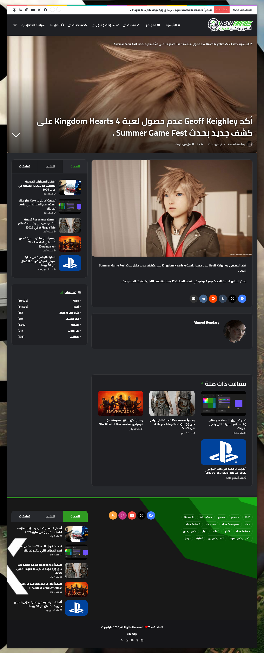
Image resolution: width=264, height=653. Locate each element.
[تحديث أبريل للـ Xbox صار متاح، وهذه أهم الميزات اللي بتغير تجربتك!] (223, 403)
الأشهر (50, 166)
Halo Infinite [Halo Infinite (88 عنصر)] (205, 517)
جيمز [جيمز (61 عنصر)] (188, 538)
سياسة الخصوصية (33, 25)
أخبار (76, 307)
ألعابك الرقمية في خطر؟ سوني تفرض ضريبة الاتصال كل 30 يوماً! (225, 470)
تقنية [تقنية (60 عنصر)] (199, 538)
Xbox (234, 43)
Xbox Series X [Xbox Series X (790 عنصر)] (243, 531)
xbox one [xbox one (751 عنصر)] (211, 524)
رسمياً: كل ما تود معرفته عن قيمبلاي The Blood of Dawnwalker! (121, 422)
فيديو (75, 325)
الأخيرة (75, 166)
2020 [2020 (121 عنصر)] (247, 517)
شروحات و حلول (107, 25)
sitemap (132, 633)
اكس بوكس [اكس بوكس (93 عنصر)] (190, 531)
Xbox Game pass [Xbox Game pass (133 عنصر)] (230, 524)
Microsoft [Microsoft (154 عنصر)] (189, 517)
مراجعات (79, 25)
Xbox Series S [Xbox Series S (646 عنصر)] (193, 524)
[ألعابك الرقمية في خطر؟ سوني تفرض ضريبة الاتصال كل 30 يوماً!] (223, 452)
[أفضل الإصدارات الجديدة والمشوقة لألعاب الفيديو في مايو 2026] (70, 187)
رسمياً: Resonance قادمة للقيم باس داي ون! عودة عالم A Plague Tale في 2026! (165, 9)
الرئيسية (173, 25)
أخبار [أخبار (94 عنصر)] (227, 531)
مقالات (133, 25)
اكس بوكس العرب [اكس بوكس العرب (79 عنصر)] (240, 538)
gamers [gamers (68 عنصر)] (235, 517)
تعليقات (24, 166)
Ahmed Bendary (236, 144)
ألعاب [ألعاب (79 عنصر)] (216, 531)
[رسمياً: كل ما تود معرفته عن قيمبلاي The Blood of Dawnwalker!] (120, 403)
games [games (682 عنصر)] (221, 517)
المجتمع (153, 25)
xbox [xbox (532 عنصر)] (247, 524)
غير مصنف (72, 319)
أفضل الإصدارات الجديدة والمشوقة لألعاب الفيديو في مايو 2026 (36, 185)
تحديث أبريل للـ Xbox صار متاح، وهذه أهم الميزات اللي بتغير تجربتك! (227, 424)
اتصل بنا (57, 25)
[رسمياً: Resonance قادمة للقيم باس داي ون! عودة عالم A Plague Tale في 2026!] (172, 403)
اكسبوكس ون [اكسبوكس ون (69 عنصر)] (216, 538)
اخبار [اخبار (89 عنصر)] (204, 531)
